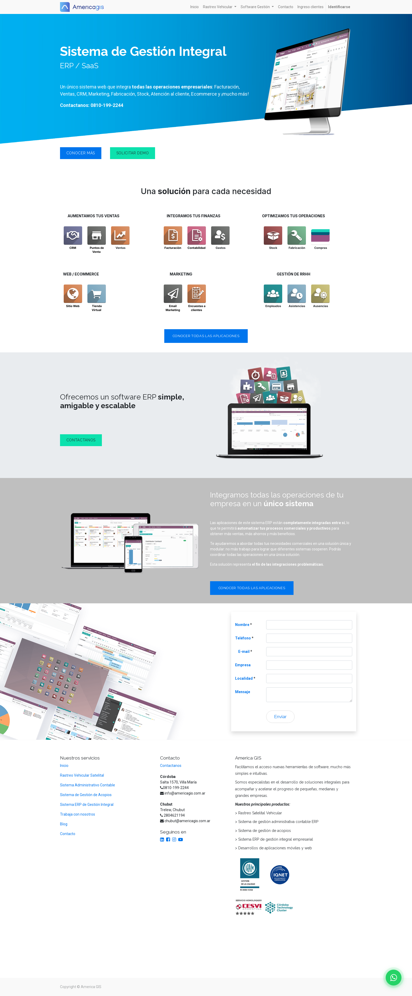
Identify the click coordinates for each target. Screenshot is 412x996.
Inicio (64, 765)
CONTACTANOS (81, 440)
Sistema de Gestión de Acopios (86, 795)
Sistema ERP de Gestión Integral (87, 804)
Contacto (67, 834)
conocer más (80, 153)
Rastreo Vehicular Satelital (82, 775)
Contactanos (170, 765)
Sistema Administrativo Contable (87, 785)
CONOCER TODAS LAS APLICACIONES (206, 336)
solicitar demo (132, 153)
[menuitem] (194, 7)
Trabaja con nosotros (77, 814)
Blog (63, 824)
